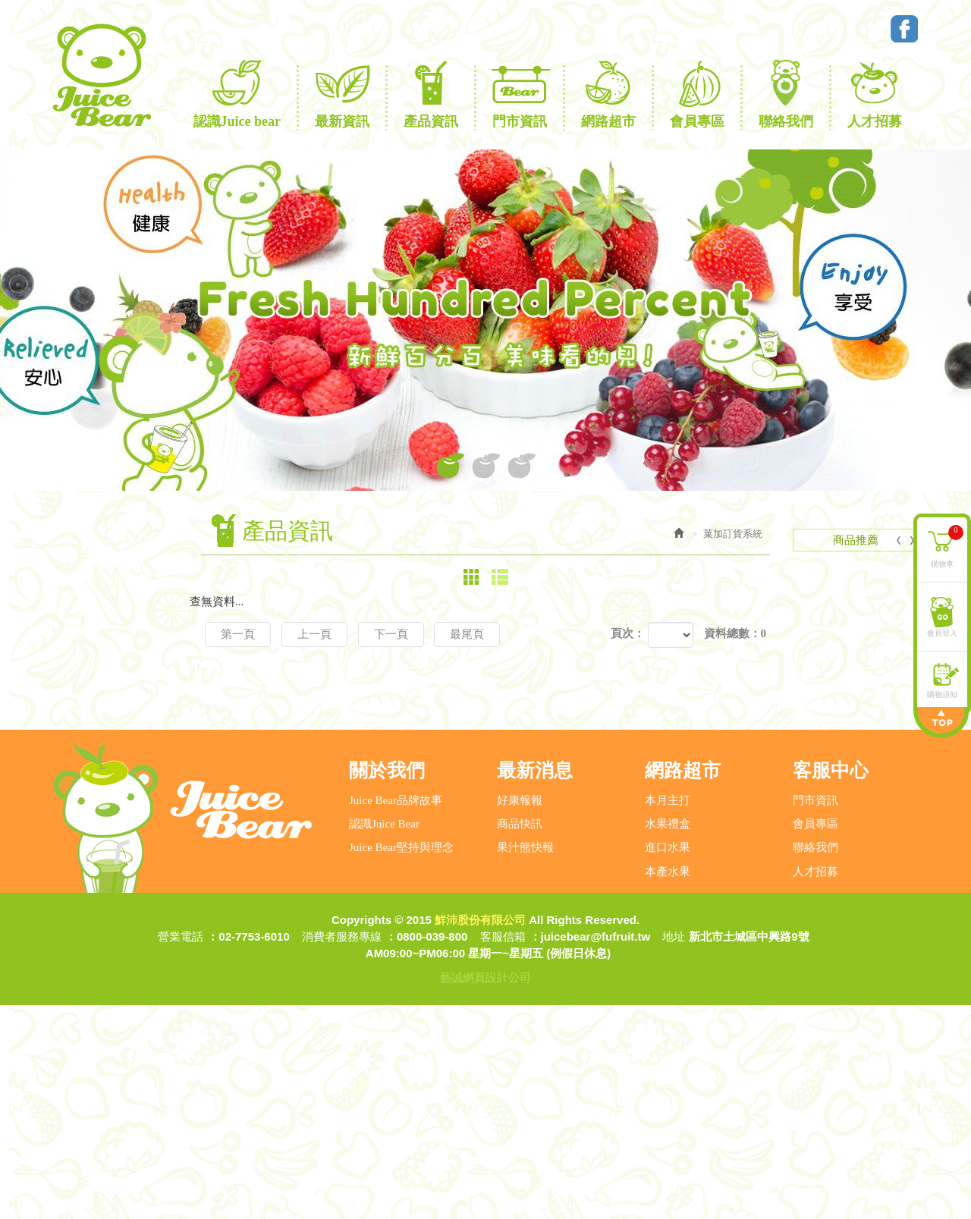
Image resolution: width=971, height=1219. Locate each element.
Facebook (904, 28)
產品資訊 (92, 686)
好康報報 (519, 1014)
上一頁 (314, 634)
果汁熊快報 (525, 1061)
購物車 (947, 546)
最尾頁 (467, 634)
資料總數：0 (735, 633)
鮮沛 (94, 869)
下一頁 (391, 634)
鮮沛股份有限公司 (101, 75)
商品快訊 (519, 1038)
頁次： (628, 633)
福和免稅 (106, 821)
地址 (673, 1150)
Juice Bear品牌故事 (395, 1014)
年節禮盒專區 (104, 743)
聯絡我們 (815, 1061)
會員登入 (942, 632)
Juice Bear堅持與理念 (401, 1061)
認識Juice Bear (384, 1038)
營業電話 (180, 1150)
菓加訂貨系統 (104, 771)
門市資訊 (815, 1014)
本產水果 (667, 1085)
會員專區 (815, 1038)
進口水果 (667, 1061)
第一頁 (238, 634)
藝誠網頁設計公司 (485, 1191)
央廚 (94, 845)
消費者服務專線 (342, 1150)
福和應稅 (106, 796)
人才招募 (815, 1085)
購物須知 (942, 693)
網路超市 (92, 714)
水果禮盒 (667, 1038)
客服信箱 (503, 1150)
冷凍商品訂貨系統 (115, 896)
